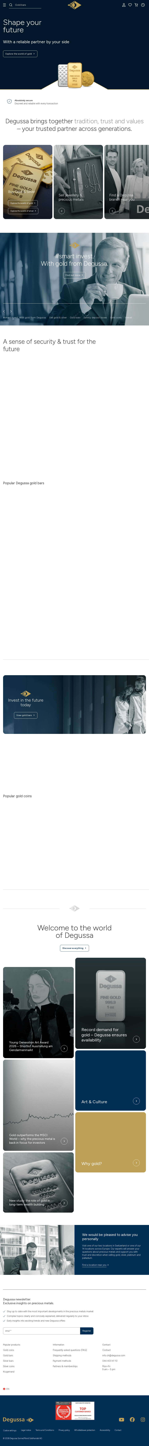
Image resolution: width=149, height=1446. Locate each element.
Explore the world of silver (23, 211)
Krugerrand (8, 1371)
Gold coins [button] (116, 317)
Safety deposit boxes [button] (95, 317)
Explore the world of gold (21, 54)
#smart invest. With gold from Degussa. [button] (24, 317)
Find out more (74, 275)
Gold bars (8, 1355)
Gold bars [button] (75, 317)
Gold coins (8, 1350)
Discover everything (74, 950)
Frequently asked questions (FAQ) (70, 1350)
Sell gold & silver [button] (58, 317)
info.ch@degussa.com (113, 1355)
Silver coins (8, 1366)
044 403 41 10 (109, 1360)
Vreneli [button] (128, 317)
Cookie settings (9, 1430)
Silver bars (8, 1360)
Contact (106, 1350)
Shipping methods (62, 1355)
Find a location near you (96, 1267)
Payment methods (62, 1360)
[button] (143, 5)
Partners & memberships (65, 1366)
